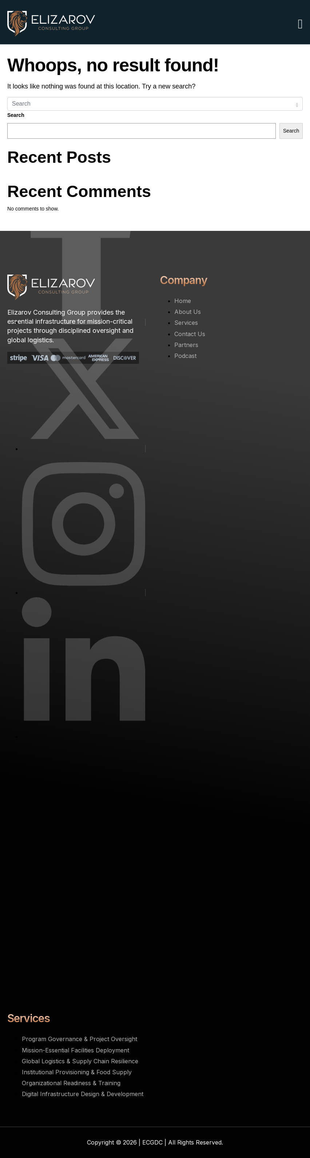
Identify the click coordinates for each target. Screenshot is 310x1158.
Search (15, 115)
